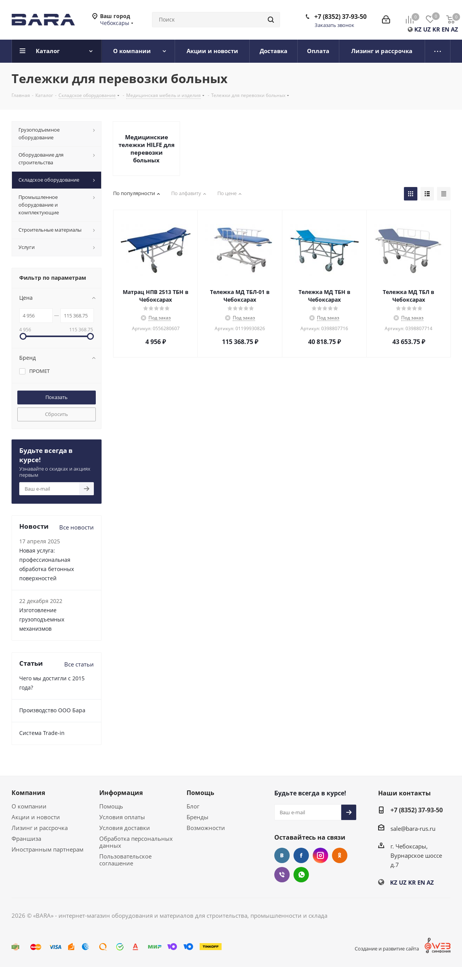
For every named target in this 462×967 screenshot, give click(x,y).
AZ (454, 29)
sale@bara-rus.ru (412, 828)
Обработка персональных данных (136, 842)
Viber (282, 874)
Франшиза (26, 838)
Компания (28, 792)
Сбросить (56, 414)
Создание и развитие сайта (387, 948)
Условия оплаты (122, 817)
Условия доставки (124, 828)
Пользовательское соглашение (125, 859)
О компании (29, 806)
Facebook (301, 855)
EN (445, 29)
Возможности (206, 828)
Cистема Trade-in (42, 733)
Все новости (76, 527)
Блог (193, 806)
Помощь (111, 806)
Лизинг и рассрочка (40, 828)
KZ (418, 29)
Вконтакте (282, 855)
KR (436, 29)
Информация (121, 792)
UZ (427, 29)
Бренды (197, 817)
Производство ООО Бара (52, 710)
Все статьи (79, 664)
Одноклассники (339, 855)
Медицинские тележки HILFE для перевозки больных (146, 148)
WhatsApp (301, 874)
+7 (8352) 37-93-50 (340, 16)
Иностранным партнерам (47, 849)
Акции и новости (36, 817)
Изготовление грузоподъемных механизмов (41, 619)
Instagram (320, 855)
